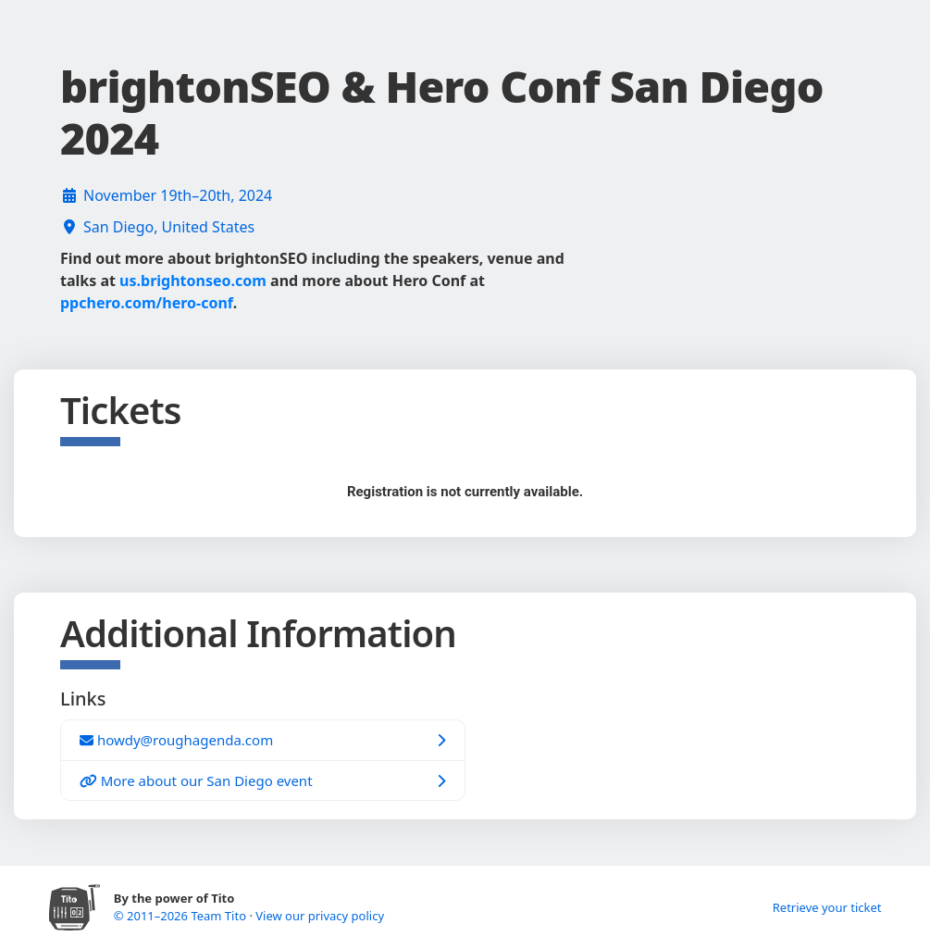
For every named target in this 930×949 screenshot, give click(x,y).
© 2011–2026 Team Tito (182, 915)
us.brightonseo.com (193, 280)
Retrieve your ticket (827, 907)
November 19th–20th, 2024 (177, 195)
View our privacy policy (319, 915)
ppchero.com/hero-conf (146, 303)
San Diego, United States (168, 227)
